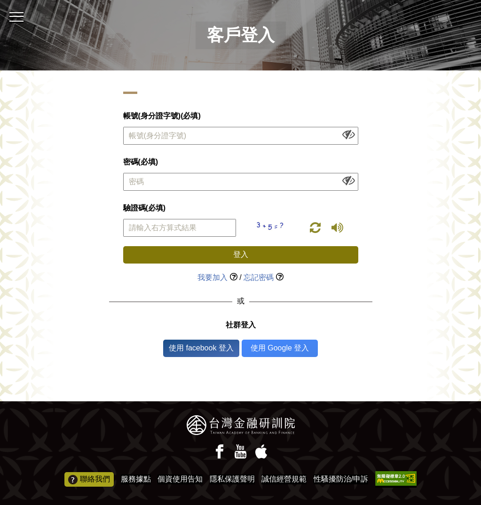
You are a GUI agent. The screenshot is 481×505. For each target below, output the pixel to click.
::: (3, 4)
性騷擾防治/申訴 (341, 479)
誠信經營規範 (284, 479)
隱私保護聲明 (232, 479)
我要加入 (212, 277)
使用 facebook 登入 (201, 348)
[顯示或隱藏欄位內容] (348, 134)
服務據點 (136, 479)
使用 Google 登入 (280, 348)
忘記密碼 (259, 277)
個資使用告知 (180, 479)
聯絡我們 (89, 479)
